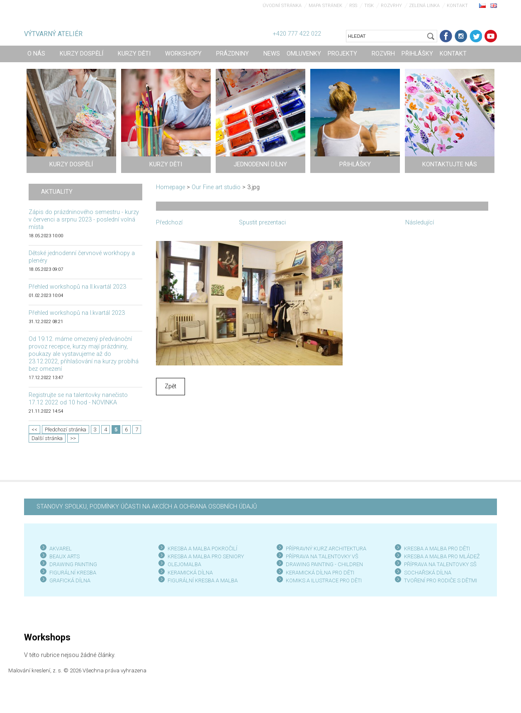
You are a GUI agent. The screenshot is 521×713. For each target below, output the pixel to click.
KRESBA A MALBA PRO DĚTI (437, 548)
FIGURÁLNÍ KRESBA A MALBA (203, 580)
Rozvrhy (391, 5)
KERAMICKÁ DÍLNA (190, 572)
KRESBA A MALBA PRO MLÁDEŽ (442, 556)
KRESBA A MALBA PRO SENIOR (204, 556)
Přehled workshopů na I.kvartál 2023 (77, 312)
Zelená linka (424, 5)
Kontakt (457, 5)
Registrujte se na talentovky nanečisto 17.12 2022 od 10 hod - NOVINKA (78, 399)
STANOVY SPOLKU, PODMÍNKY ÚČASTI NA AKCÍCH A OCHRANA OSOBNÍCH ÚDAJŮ (147, 506)
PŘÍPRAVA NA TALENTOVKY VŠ (322, 556)
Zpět (170, 386)
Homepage (170, 187)
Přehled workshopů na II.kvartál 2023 (77, 286)
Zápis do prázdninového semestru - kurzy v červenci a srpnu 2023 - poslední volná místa (84, 220)
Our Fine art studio (216, 187)
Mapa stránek (325, 5)
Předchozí (169, 222)
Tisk (369, 5)
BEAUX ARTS (64, 556)
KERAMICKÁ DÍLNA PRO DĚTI (320, 572)
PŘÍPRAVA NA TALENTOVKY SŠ (440, 564)
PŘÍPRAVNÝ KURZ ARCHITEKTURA (326, 548)
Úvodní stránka (282, 5)
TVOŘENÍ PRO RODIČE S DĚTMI (440, 580)
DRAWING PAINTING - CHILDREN (324, 564)
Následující (419, 222)
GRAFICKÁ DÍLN (68, 580)
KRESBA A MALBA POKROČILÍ (202, 548)
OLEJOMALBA (184, 564)
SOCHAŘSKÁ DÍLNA (427, 572)
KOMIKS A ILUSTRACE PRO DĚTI (324, 580)
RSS (353, 5)
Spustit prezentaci (262, 222)
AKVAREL (60, 548)
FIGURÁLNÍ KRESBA (72, 572)
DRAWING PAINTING (73, 564)
